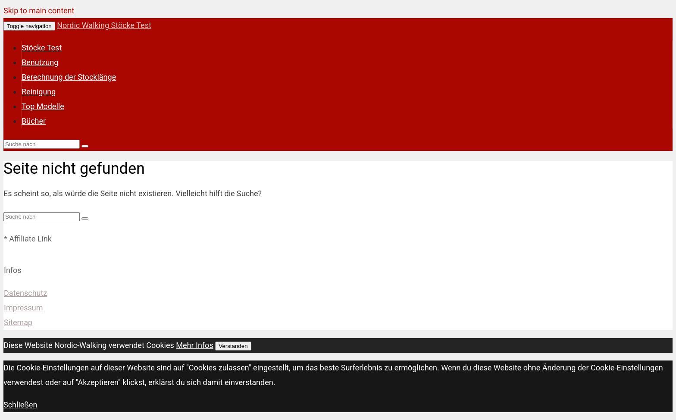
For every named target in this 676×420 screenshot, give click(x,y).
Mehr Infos (194, 345)
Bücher (34, 120)
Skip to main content (38, 10)
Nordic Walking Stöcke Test (104, 25)
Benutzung (40, 62)
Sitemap (18, 322)
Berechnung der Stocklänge (69, 76)
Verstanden (233, 346)
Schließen (20, 404)
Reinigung (39, 91)
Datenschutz (25, 293)
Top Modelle (43, 106)
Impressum (23, 307)
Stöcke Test (42, 47)
